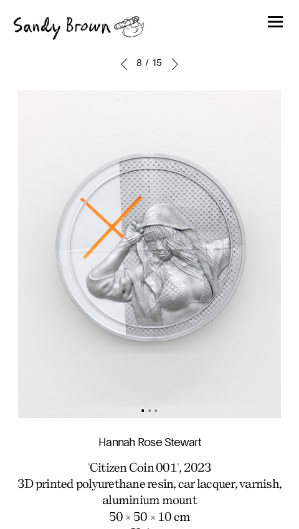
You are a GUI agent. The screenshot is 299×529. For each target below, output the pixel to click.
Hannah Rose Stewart (149, 443)
